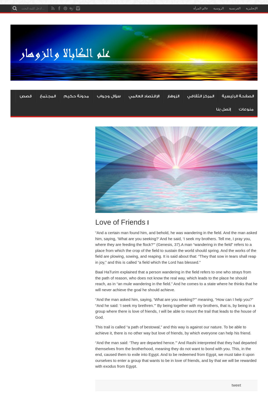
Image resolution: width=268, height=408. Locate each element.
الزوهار (173, 96)
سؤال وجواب (109, 96)
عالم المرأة (200, 8)
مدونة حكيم (76, 96)
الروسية (218, 8)
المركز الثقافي (200, 96)
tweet (236, 385)
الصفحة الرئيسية (238, 96)
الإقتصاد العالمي (144, 96)
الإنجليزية (252, 8)
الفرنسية (235, 8)
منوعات (246, 109)
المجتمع (48, 96)
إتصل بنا (223, 109)
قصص (26, 96)
